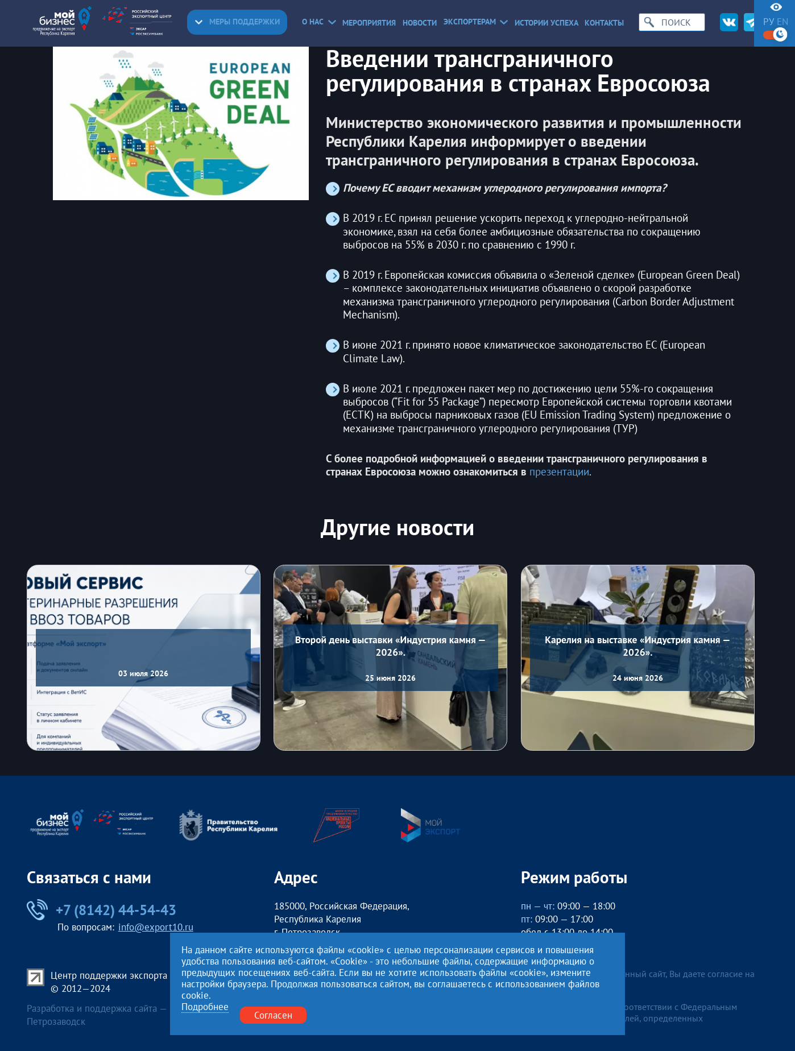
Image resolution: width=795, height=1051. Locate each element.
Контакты (604, 23)
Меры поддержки (237, 21)
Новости (420, 23)
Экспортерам (476, 22)
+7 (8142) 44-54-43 (101, 910)
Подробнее (205, 1007)
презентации (559, 471)
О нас (319, 22)
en (782, 22)
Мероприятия (369, 23)
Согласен (273, 1014)
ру (768, 22)
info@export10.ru (155, 926)
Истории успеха (546, 23)
